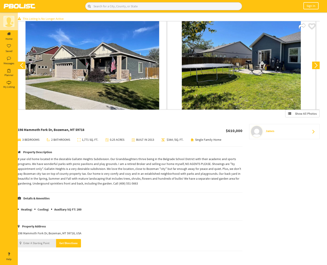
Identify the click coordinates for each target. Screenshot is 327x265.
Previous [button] (25, 66)
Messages (9, 60)
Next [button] (315, 66)
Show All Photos (302, 114)
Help (9, 256)
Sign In (311, 6)
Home (9, 36)
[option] (95, 65)
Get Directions (72, 243)
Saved (9, 48)
